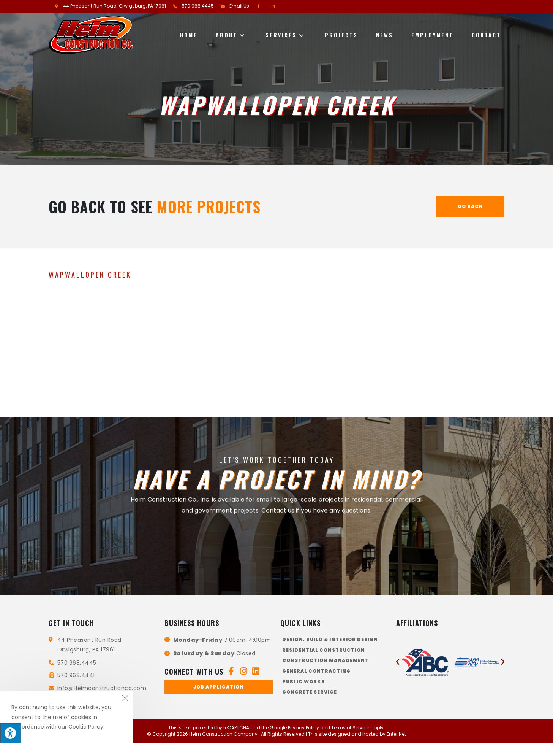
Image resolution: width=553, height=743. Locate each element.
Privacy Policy (303, 727)
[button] (218, 687)
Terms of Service (350, 727)
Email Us (239, 6)
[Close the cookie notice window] (125, 699)
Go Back (470, 206)
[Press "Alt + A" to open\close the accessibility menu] (10, 733)
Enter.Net (396, 734)
